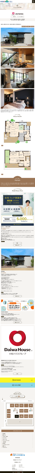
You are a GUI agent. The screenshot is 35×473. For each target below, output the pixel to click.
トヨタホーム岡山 (18, 436)
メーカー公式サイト (20, 16)
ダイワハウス (18, 437)
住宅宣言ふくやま (17, 462)
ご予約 (17, 373)
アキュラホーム (18, 447)
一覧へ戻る (14, 16)
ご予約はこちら (17, 245)
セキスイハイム (18, 439)
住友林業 (18, 433)
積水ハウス (18, 435)
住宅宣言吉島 (17, 457)
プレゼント (13, 467)
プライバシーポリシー (22, 467)
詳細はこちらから (17, 322)
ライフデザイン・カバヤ (18, 444)
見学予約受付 (14, 466)
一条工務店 (18, 441)
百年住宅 (18, 443)
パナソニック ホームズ (18, 440)
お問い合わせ (21, 466)
